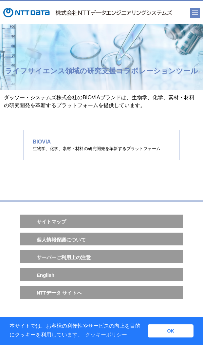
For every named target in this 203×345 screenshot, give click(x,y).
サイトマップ (51, 221)
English (45, 275)
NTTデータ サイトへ (59, 293)
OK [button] (170, 331)
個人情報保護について (61, 239)
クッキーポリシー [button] (106, 334)
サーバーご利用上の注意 (64, 257)
